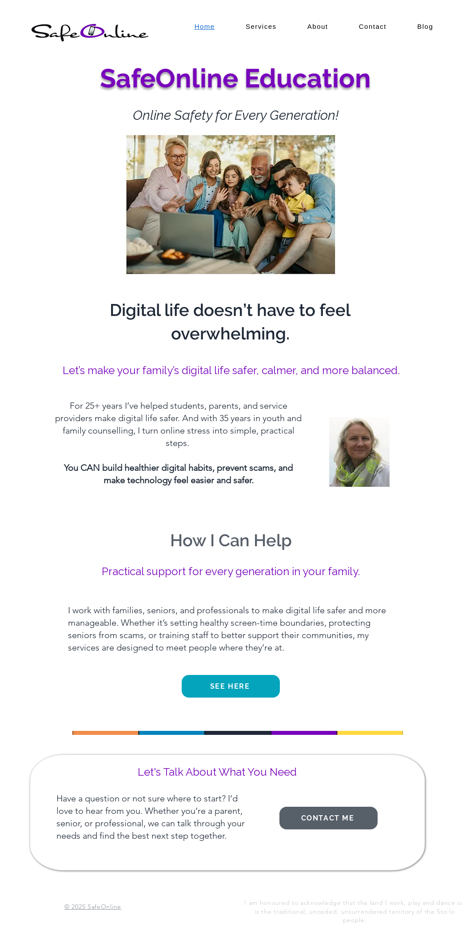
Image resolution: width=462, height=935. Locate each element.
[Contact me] (328, 818)
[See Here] (231, 686)
